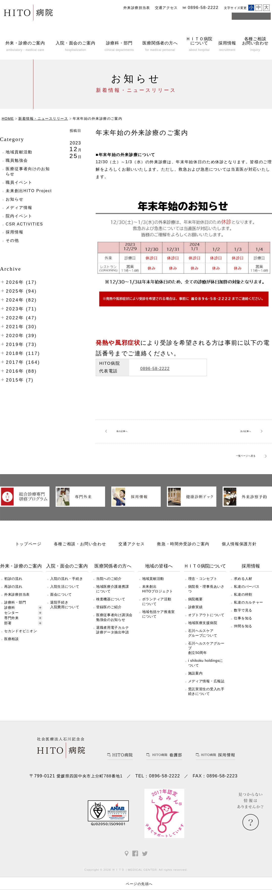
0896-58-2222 (169, 367)
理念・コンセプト (202, 597)
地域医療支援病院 (202, 641)
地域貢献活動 (19, 152)
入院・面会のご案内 (67, 584)
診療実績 (195, 625)
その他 (12, 240)
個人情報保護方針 (239, 562)
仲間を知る (243, 644)
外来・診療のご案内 (21, 584)
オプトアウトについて (206, 633)
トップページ (28, 562)
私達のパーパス (246, 605)
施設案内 (195, 691)
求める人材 (243, 597)
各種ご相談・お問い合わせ (80, 562)
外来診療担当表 (136, 8)
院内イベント (19, 216)
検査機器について (110, 617)
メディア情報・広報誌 (206, 699)
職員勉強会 (17, 160)
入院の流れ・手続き (66, 597)
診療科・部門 (15, 621)
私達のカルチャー (248, 621)
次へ (240, 431)
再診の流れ (13, 605)
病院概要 (195, 617)
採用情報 (14, 232)
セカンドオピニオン (20, 649)
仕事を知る (243, 636)
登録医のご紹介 (109, 625)
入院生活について (64, 605)
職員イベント (19, 182)
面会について (61, 613)
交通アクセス (166, 8)
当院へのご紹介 (109, 597)
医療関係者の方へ (113, 584)
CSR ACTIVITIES (24, 224)
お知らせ (14, 199)
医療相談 (11, 657)
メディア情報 (19, 207)
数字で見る (243, 628)
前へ (127, 431)
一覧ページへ (232, 456)
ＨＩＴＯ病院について (205, 584)
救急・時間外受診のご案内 (183, 562)
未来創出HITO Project (29, 191)
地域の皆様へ (159, 584)
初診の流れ (13, 597)
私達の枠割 (243, 613)
